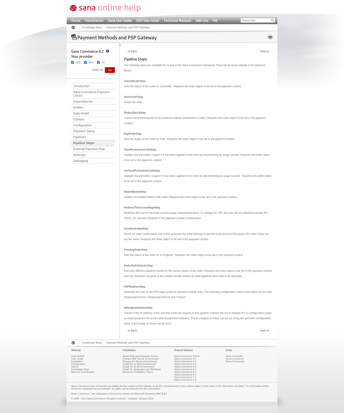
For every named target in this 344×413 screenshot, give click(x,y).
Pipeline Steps (83, 143)
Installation (94, 20)
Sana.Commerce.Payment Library (91, 93)
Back (134, 51)
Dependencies (83, 101)
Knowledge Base (92, 27)
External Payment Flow (89, 149)
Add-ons (202, 20)
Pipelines (79, 137)
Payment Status (84, 131)
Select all (97, 69)
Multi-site (79, 155)
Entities (78, 107)
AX (103, 62)
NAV (91, 62)
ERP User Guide (147, 20)
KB (215, 20)
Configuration (82, 125)
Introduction (81, 86)
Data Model (81, 113)
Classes (78, 119)
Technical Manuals (177, 20)
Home (76, 20)
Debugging (80, 161)
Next (263, 51)
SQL (78, 62)
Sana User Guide (120, 20)
